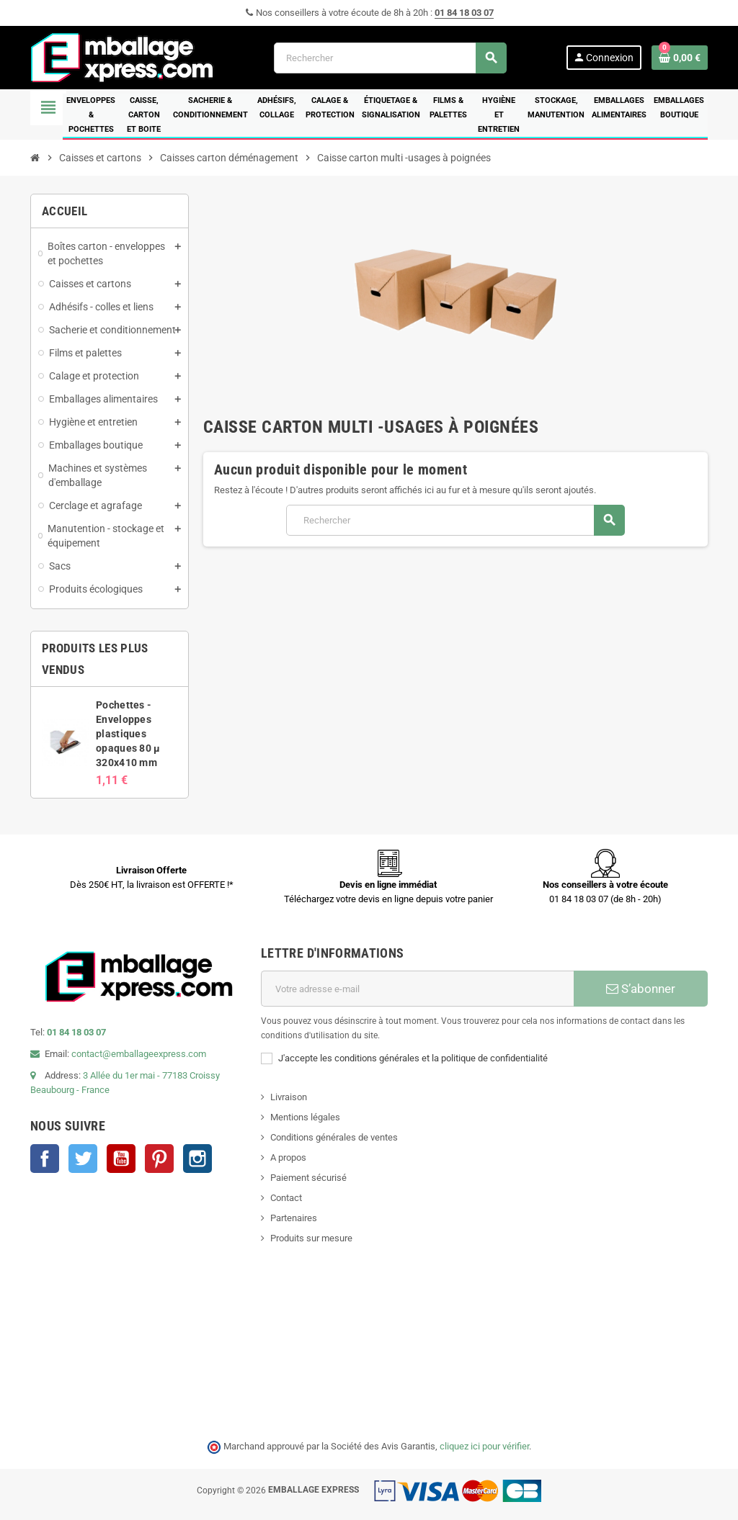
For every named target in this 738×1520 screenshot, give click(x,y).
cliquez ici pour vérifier (484, 1446)
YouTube (121, 1158)
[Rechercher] (390, 57)
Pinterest (159, 1158)
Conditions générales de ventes (334, 1137)
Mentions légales (305, 1117)
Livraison (288, 1097)
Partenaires (293, 1218)
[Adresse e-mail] (417, 989)
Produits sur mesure (311, 1238)
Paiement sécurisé (308, 1177)
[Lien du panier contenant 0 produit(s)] (680, 57)
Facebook (44, 1158)
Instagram (197, 1158)
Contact (286, 1197)
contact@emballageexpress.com (138, 1053)
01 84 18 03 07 (464, 12)
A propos (288, 1157)
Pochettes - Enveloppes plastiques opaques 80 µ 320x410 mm (128, 733)
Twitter (82, 1158)
